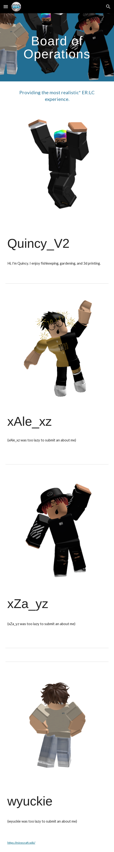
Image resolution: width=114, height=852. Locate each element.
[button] (5, 6)
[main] (57, 47)
